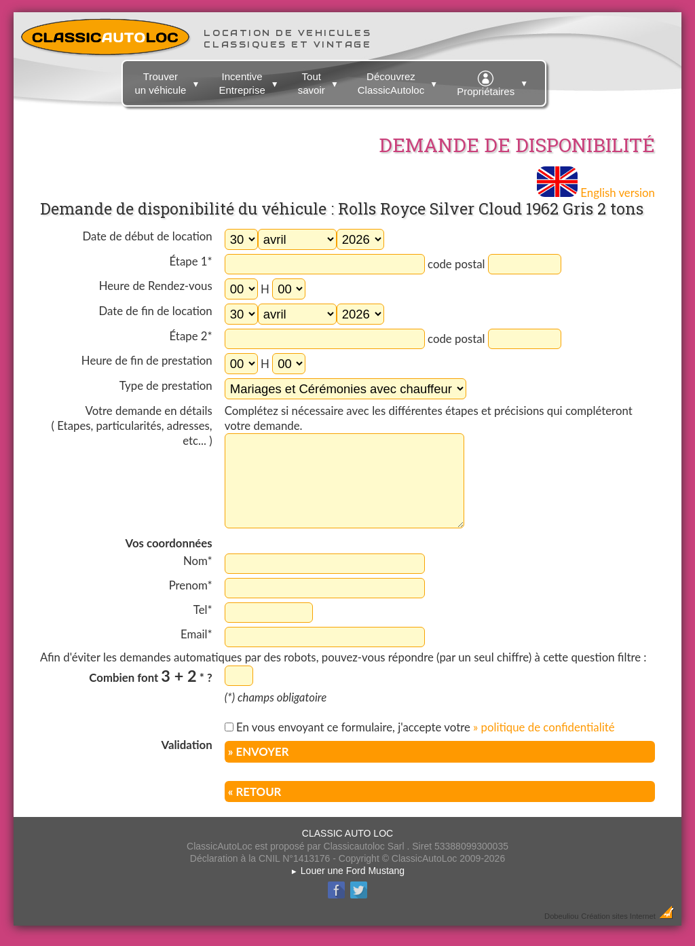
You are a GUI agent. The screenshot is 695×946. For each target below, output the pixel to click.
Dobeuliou (561, 916)
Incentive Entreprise (250, 81)
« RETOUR (255, 791)
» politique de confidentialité (543, 727)
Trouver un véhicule (168, 81)
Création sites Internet (618, 916)
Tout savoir (320, 81)
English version (596, 192)
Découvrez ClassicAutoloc (399, 81)
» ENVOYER (258, 751)
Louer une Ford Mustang (347, 870)
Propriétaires (494, 81)
